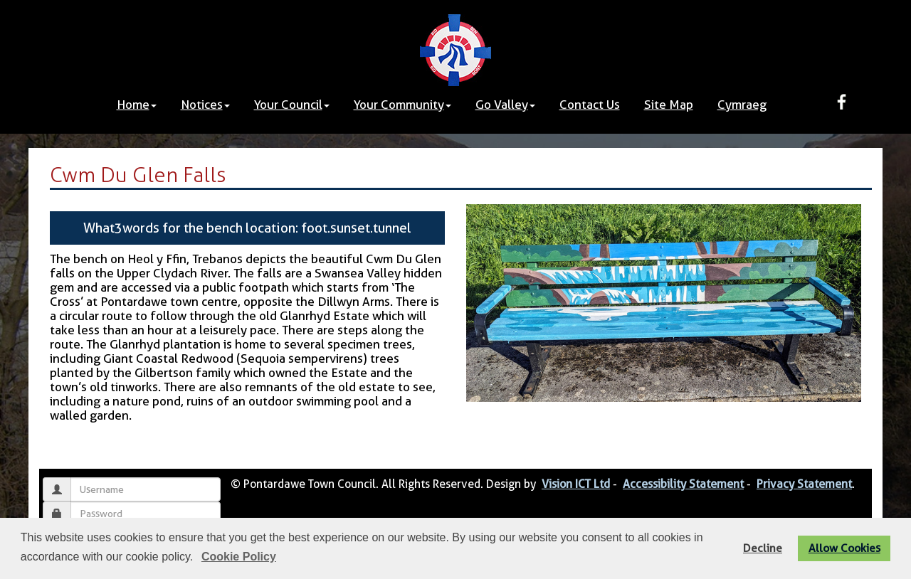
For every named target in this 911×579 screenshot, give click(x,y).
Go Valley (505, 104)
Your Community (402, 104)
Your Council (292, 104)
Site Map (668, 104)
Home (137, 104)
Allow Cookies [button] (844, 548)
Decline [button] (762, 548)
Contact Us (589, 104)
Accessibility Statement (683, 484)
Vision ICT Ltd (576, 484)
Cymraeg (742, 104)
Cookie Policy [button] (238, 557)
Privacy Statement (804, 484)
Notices (205, 104)
